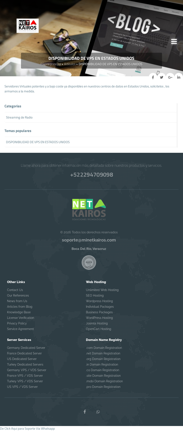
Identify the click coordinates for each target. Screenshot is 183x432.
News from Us (17, 302)
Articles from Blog (19, 308)
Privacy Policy (17, 324)
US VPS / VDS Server (22, 388)
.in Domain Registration (102, 366)
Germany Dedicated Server (26, 349)
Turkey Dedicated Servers (25, 366)
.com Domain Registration (104, 349)
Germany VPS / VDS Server (26, 371)
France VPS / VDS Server (25, 377)
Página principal (50, 65)
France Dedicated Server (24, 354)
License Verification (20, 319)
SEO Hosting (95, 296)
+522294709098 (91, 175)
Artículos (70, 65)
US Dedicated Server (22, 360)
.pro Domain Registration (103, 388)
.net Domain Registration (103, 354)
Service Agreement (20, 330)
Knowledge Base (19, 313)
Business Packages (99, 313)
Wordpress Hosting (99, 302)
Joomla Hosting (97, 324)
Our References (18, 296)
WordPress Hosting (99, 319)
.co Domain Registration (102, 371)
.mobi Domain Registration (104, 382)
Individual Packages (100, 308)
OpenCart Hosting (98, 330)
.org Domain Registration (103, 360)
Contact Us (15, 291)
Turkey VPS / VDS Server (25, 382)
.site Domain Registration (103, 377)
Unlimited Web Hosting (102, 291)
